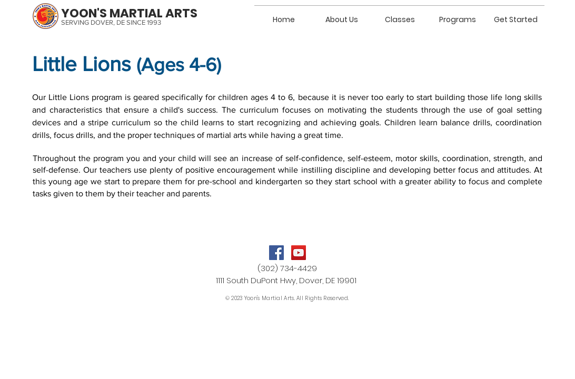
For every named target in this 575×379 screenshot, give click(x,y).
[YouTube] (298, 252)
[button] (400, 14)
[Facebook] (276, 252)
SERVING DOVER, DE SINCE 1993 (111, 22)
